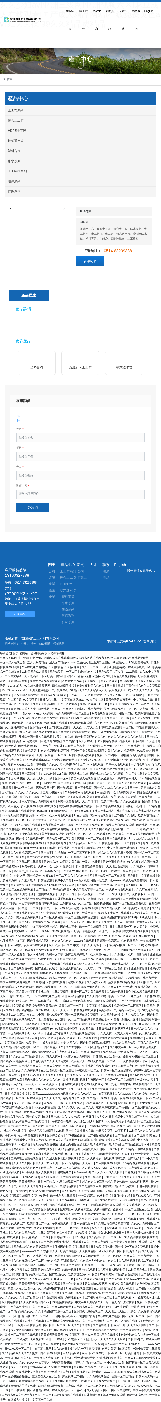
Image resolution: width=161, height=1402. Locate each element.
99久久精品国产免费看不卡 (129, 894)
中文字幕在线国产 (112, 885)
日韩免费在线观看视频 (123, 936)
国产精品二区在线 (23, 722)
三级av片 (131, 973)
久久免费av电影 (66, 1200)
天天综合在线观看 (117, 866)
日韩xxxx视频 (13, 945)
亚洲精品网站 (38, 727)
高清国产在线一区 (62, 810)
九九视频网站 (36, 963)
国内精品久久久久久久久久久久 (21, 792)
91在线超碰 (106, 843)
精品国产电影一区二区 (58, 1311)
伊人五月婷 (15, 699)
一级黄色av (49, 783)
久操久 (50, 1200)
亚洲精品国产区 (45, 787)
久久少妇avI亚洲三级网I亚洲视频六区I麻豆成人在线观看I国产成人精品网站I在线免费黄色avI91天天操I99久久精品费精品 (74, 657)
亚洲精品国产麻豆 (149, 982)
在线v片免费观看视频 (31, 1135)
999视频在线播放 (63, 1302)
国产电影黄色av (137, 1394)
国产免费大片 (50, 1214)
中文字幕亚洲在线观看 (43, 1209)
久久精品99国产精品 (51, 1288)
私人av (103, 936)
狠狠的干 (127, 1153)
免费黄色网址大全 (149, 1297)
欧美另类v (105, 1010)
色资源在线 (87, 1028)
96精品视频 (53, 1283)
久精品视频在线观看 (83, 1033)
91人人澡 (25, 731)
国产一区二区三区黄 (94, 667)
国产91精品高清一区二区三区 (54, 986)
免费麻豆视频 (76, 982)
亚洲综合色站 (55, 1135)
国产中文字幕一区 (121, 1047)
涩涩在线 (129, 1302)
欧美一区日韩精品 (109, 898)
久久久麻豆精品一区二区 (29, 1260)
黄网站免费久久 (143, 1195)
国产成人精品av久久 (148, 810)
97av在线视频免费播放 (16, 1376)
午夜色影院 (64, 1051)
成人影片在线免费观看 (55, 991)
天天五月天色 (99, 977)
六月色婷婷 (101, 722)
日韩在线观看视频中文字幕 (55, 880)
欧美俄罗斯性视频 (74, 1079)
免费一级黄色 (102, 1209)
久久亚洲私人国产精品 (112, 1269)
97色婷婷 (11, 745)
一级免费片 (20, 1191)
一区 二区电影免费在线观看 (129, 949)
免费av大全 (45, 866)
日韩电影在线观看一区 (107, 1056)
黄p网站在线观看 (101, 815)
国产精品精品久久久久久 (70, 1330)
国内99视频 (18, 778)
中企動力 (24, 643)
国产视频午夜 (60, 690)
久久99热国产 (75, 1047)
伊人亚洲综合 (107, 1251)
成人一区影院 (19, 1367)
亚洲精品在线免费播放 (96, 1065)
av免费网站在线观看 (119, 889)
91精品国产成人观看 (35, 671)
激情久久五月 (130, 1019)
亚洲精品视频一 (12, 1177)
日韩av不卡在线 (23, 787)
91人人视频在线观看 (28, 824)
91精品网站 (116, 977)
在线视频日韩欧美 (114, 1158)
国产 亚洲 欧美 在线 (146, 1135)
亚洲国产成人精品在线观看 (130, 783)
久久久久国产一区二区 (115, 718)
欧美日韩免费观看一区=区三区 (21, 783)
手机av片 (128, 810)
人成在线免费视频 (116, 1075)
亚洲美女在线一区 (13, 1024)
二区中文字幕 (13, 676)
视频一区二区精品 (123, 1376)
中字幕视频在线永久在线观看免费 (45, 843)
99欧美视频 (69, 1269)
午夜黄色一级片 (100, 949)
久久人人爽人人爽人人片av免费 (118, 1033)
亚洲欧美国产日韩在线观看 (36, 736)
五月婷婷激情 (9, 1283)
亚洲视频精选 (117, 667)
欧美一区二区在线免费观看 (17, 889)
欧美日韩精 (132, 1353)
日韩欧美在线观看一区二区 (118, 727)
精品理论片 (33, 1042)
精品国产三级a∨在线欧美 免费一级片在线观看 (70, 908)
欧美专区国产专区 (99, 783)
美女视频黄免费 (114, 708)
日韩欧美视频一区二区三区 (93, 894)
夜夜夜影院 (90, 1038)
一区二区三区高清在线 (140, 708)
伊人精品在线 (147, 1024)
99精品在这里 (145, 750)
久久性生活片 (65, 1232)
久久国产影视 (72, 1065)
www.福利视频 (139, 1181)
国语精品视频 (103, 903)
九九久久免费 (79, 1024)
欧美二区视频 (69, 1251)
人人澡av (102, 1116)
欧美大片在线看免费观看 (45, 681)
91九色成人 (15, 685)
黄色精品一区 (78, 1348)
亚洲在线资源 (48, 1038)
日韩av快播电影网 (82, 1223)
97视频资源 (107, 1274)
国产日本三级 (115, 685)
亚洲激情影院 (139, 968)
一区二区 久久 (65, 875)
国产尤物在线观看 (105, 1200)
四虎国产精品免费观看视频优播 (80, 718)
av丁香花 (121, 1130)
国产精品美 (34, 875)
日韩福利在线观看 (98, 1126)
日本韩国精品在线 (106, 741)
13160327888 (17, 575)
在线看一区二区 (54, 1103)
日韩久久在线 (48, 699)
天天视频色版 (88, 1251)
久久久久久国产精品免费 (59, 1098)
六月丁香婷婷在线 (84, 1153)
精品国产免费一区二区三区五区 (69, 977)
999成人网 (147, 917)
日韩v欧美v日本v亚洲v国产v (58, 676)
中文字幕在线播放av (72, 699)
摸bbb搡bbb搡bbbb (17, 847)
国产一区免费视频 (52, 917)
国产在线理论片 (150, 1274)
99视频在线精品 (123, 1112)
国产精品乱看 (123, 1135)
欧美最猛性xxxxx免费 (106, 1019)
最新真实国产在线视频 (109, 973)
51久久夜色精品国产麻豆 (143, 861)
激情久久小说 (88, 671)
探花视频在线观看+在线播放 (39, 806)
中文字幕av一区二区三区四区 (32, 931)
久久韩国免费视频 (65, 959)
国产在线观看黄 (117, 838)
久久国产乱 (85, 903)
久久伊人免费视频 (149, 685)
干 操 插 (111, 1103)
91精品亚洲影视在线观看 (114, 912)
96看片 (20, 996)
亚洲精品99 (51, 861)
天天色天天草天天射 (86, 727)
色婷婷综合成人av (79, 820)
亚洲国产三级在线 (110, 931)
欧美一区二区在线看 (84, 936)
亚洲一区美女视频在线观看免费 (91, 750)
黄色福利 (5, 1191)
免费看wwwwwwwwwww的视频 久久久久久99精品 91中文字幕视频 (71, 1093)
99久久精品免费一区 (114, 908)
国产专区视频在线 (81, 1000)
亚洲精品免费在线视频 (46, 922)
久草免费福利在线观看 (116, 1348)
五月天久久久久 (108, 1367)
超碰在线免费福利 (92, 1084)
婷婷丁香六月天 (127, 778)
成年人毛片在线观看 (41, 1130)
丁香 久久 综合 (90, 945)
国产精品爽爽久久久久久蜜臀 (20, 1353)
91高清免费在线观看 (92, 959)
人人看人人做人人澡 (95, 1167)
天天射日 (88, 1163)
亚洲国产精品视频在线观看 (72, 1246)
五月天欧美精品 (37, 662)
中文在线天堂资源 (130, 1000)
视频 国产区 (73, 1255)
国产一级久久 (16, 857)
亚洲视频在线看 (118, 759)
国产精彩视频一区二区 (98, 1297)
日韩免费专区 (55, 1014)
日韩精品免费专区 (108, 1153)
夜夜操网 (139, 741)
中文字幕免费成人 (131, 1330)
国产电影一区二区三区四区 (143, 885)
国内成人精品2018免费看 (119, 1186)
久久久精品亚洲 (135, 745)
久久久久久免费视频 (26, 1070)
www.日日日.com (114, 1371)
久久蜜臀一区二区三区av (139, 1265)
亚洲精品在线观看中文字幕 (17, 1139)
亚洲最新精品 (126, 1103)
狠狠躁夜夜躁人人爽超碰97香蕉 (76, 1316)
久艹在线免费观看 (71, 1177)
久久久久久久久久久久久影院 (126, 736)
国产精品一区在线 (98, 1098)
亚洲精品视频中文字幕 (100, 1292)
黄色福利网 (127, 681)
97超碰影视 (146, 936)
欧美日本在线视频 (73, 1292)
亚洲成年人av (145, 922)
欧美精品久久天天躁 (71, 847)
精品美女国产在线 (33, 912)
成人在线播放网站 (27, 973)
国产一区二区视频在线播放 (124, 1320)
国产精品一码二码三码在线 (17, 949)
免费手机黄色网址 (54, 824)
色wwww (115, 880)
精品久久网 (31, 1167)
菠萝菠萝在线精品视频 (122, 982)
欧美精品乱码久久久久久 (91, 736)
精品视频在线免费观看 (76, 1344)
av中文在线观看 (114, 1362)
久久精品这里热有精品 (27, 769)
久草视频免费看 (76, 1135)
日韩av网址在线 (147, 1186)
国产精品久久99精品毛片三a (54, 889)
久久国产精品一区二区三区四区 (102, 1255)
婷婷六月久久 (70, 1042)
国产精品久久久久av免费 (17, 1394)
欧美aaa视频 (31, 1177)
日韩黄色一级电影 (120, 871)
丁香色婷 (131, 685)
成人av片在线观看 (60, 815)
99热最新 (136, 759)
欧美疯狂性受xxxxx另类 (83, 1274)
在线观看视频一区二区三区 (58, 1070)
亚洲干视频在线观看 (54, 1204)
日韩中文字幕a (42, 796)
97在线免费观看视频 (37, 685)
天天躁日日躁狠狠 (19, 1316)
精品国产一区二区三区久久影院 (61, 1167)
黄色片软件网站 (34, 1112)
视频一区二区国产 (108, 755)
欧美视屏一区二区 (118, 959)
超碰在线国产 (95, 1311)
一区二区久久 (108, 986)
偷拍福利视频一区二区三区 (140, 1056)
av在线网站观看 (44, 713)
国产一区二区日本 (112, 1149)
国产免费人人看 (97, 982)
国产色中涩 (100, 1325)
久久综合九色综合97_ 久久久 (98, 1260)
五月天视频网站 (133, 695)
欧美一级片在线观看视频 (127, 1098)
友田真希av (103, 1028)
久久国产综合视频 (112, 1014)
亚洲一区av (62, 778)
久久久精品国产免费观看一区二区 (21, 1047)
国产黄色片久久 (54, 1047)
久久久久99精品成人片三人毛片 (130, 704)
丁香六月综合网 (148, 1042)
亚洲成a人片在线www (14, 1209)
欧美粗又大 (78, 1061)
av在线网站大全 (107, 792)
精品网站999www (62, 1237)
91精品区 (133, 1339)
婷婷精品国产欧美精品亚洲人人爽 (53, 885)
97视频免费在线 (139, 662)
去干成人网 (141, 1051)
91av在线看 (18, 1390)
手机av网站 (138, 820)
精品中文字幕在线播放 (103, 1024)
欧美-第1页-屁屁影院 (124, 796)
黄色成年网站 (9, 903)
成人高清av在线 (100, 954)
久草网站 (38, 982)
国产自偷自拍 (33, 1297)
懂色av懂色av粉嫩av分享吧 (94, 676)
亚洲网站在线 (10, 1302)
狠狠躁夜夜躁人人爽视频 (37, 1172)
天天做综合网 (87, 1191)
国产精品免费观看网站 (136, 1144)
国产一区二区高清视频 (140, 769)
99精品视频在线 (86, 1232)
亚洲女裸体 (72, 667)
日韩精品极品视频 (16, 1093)
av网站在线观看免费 (51, 1385)
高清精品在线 (68, 1186)
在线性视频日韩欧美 (75, 1218)
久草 (148, 963)
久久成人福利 (52, 1158)
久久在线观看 (109, 681)
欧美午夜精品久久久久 (91, 685)
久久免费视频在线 (98, 1376)
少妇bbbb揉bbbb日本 (111, 1232)
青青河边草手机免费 (23, 1385)
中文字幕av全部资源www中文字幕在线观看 (133, 1279)
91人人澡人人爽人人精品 (107, 1172)
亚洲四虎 (79, 1311)
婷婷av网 (19, 875)
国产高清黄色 (30, 773)
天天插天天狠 (25, 1089)
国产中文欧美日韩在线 (80, 1130)
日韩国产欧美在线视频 (108, 806)
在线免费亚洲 (47, 1232)
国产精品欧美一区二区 (83, 843)
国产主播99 (70, 741)
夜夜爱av (52, 1084)
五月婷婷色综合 (51, 1371)
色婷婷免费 (126, 986)
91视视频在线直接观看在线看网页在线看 (91, 1288)
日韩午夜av (68, 871)
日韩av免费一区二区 (17, 1348)
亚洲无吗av (145, 973)
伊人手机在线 (134, 773)
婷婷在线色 (125, 1051)
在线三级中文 (77, 1204)
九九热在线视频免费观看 (103, 1330)
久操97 (86, 1325)
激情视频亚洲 (91, 1149)
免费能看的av (126, 792)
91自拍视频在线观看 (84, 1010)
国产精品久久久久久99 (121, 1385)
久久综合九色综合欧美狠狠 (113, 1223)
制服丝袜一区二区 (62, 1279)
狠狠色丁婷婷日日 (135, 806)
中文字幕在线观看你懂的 (15, 982)
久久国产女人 (86, 1107)
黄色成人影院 (44, 1330)
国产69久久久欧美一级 (72, 783)
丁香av (64, 1000)
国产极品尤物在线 (149, 1172)
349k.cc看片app (23, 713)
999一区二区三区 (43, 1316)
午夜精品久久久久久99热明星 (37, 704)
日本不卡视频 (83, 787)
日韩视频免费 (63, 1172)
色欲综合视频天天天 (32, 1200)
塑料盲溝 (36, 367)
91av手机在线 (95, 699)
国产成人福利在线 (37, 1116)
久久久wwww (123, 1093)
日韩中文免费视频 (148, 1103)
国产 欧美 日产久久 (99, 1112)
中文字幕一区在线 (41, 1399)
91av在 (80, 1098)
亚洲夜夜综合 (13, 1112)
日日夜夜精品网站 (36, 977)
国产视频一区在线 (112, 745)
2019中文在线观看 (117, 764)
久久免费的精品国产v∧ (35, 1302)
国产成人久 (53, 1126)
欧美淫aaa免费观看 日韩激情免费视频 (37, 741)
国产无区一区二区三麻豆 (138, 1316)
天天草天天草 (93, 968)
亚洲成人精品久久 (71, 968)
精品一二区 (126, 713)
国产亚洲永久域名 (46, 968)
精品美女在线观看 (127, 1274)
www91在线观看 (84, 940)
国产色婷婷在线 (73, 1283)
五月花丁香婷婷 (124, 922)
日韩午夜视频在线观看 (68, 1394)
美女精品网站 (71, 1353)
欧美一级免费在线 (69, 801)
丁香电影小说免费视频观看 (78, 1357)
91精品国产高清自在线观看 (82, 745)
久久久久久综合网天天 (87, 1051)
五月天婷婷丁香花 (27, 991)
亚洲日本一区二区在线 (90, 838)
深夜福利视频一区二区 (123, 945)
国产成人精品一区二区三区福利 (85, 1385)
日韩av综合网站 (70, 1163)
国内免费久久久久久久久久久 (42, 1079)
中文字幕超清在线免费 (98, 1005)
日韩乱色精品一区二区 (34, 1237)
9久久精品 (53, 1260)
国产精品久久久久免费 (27, 1186)
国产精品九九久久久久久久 (111, 787)
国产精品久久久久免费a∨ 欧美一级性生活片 (101, 1306)
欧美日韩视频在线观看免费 (19, 810)
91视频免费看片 (146, 1357)
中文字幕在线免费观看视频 (39, 801)
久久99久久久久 (62, 940)
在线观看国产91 (143, 1084)
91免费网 (30, 1269)
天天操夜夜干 (147, 796)
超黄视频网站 (120, 1028)
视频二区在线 (146, 1260)
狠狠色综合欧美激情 (134, 755)
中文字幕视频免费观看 (147, 1390)
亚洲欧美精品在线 (73, 996)
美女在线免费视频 (27, 917)
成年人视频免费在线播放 (51, 1089)
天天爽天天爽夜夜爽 (119, 699)
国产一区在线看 (31, 1344)
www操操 (132, 671)
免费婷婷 (18, 1005)
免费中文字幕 (55, 954)
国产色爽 (46, 1241)
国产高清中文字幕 (90, 1186)
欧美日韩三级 (25, 1000)
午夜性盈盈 (127, 1367)
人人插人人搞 (113, 695)
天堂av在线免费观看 (89, 708)
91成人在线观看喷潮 (148, 1112)
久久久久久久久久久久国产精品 (91, 829)
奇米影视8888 (69, 764)
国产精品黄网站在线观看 (96, 1042)
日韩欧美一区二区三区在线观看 (102, 1265)
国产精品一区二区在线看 (110, 875)
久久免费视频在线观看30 (37, 1028)
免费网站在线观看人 (59, 912)
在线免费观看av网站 (37, 759)
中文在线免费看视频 (136, 931)
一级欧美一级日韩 (51, 745)
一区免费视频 (16, 1033)
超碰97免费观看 (126, 1292)
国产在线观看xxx (125, 1297)
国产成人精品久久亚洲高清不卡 (33, 1246)
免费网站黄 (110, 1051)
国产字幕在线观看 (124, 1139)
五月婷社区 (51, 1186)
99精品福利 (31, 750)
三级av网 (97, 1344)
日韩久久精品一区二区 (88, 1362)
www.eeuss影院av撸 (43, 847)
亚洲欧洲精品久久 (96, 1047)
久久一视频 (75, 1089)
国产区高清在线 (121, 1390)
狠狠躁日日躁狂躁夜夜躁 (95, 1139)
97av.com (43, 810)
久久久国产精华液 (93, 1320)
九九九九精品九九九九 (142, 838)
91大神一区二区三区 (79, 833)
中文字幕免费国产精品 (44, 926)
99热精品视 (104, 1195)
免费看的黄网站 (44, 1228)
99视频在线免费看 (66, 1028)
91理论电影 (94, 1371)
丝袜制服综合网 (64, 866)
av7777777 (98, 1228)
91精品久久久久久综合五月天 (88, 690)
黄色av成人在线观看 (84, 778)
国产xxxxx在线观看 (92, 764)
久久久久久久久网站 (113, 1339)
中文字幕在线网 (42, 1348)
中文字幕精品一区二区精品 (140, 1204)
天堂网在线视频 (46, 894)
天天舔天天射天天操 (40, 778)
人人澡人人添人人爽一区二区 (92, 963)
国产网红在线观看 (60, 727)
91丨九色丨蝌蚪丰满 (118, 1084)
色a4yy (80, 1390)
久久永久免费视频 (57, 936)
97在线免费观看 (121, 1126)
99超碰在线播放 (149, 945)
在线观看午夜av (150, 1019)
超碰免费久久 (140, 959)
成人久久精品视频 (45, 1107)
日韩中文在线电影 (78, 824)
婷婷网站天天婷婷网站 (54, 973)
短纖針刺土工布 (80, 367)
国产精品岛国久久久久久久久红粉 (44, 1075)
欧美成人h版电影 (139, 908)
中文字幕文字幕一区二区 (89, 889)
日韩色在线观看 (21, 718)
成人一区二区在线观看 (28, 1103)
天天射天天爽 (27, 1181)
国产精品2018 (50, 1177)
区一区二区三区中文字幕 (32, 820)
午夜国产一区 (62, 796)
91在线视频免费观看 (45, 718)
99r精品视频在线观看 (136, 1163)
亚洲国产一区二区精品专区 (87, 857)
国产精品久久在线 (125, 815)
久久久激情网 (84, 875)
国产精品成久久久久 (141, 1167)
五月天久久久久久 (124, 833)
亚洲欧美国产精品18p (66, 759)
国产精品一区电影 (85, 898)
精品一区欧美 (99, 880)
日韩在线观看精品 (105, 1000)
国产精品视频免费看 (100, 1135)
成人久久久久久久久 (141, 690)
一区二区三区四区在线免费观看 (75, 755)
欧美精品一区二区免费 (14, 1339)
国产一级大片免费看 (13, 954)
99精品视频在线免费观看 (142, 977)
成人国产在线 (58, 820)
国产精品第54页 (28, 745)
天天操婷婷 (31, 676)
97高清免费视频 (62, 1362)
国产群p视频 (65, 787)
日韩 (104, 945)
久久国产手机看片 (85, 1367)
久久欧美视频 (115, 991)
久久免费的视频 (21, 885)
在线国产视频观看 (81, 722)
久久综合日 (61, 1348)
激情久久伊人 (67, 1107)
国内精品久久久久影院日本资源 (113, 852)
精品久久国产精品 (124, 1042)
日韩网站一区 (115, 1353)
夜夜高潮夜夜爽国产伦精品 (113, 1107)
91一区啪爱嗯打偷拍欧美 (16, 796)
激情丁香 (114, 1144)
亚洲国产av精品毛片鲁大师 (107, 769)
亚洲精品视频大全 (60, 1367)
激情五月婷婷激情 (76, 954)
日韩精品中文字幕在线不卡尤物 (129, 1116)
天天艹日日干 (91, 801)
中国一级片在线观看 (13, 662)
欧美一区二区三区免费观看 (125, 996)
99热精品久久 (50, 1251)
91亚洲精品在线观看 (68, 1149)
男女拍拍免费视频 (96, 1283)
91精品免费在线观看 (15, 1279)
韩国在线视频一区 (68, 1181)
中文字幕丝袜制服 (19, 1306)
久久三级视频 (93, 1177)
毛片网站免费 (36, 954)
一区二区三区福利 (79, 852)
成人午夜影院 (51, 1042)
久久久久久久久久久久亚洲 (123, 857)
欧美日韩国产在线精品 (74, 949)
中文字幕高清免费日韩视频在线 (39, 903)
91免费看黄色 (102, 833)
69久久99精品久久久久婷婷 (144, 1371)
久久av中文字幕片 (39, 1362)
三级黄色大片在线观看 (46, 1376)
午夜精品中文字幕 (27, 1371)
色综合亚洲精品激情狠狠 (44, 1191)
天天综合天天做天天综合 (42, 1005)
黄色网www (12, 1344)
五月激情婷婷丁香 (95, 1144)
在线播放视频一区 (139, 667)
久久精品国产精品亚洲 (55, 750)
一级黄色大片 (145, 1079)
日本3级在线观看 (149, 778)
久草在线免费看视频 (35, 667)
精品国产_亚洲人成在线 (28, 871)
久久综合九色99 (84, 1121)
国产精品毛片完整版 (111, 671)
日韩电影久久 (92, 1394)
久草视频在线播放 (11, 843)
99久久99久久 (128, 1024)
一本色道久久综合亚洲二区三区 (91, 662)
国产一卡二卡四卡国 (128, 843)
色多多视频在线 (94, 1103)
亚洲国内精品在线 (71, 1144)
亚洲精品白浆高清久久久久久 (115, 1357)
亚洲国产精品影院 (108, 940)
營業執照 (58, 643)
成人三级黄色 (51, 1344)
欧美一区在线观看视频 (93, 926)
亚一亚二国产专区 (19, 922)
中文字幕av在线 (143, 699)
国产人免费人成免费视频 (142, 1232)
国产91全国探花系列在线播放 (100, 1334)
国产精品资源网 (10, 866)
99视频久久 (119, 662)
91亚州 (44, 1195)
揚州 (33, 643)
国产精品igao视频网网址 (15, 1061)
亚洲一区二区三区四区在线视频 (20, 1204)
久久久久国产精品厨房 (25, 1056)
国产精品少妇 (126, 1251)
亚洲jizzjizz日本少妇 (94, 759)
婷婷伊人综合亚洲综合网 (113, 1191)
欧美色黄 (14, 806)
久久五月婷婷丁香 (16, 727)
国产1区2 (134, 1158)
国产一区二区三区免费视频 (130, 903)
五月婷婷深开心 (32, 1153)
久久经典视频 (127, 1260)
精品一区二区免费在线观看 (73, 1228)
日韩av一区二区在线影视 (117, 1070)
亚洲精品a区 (68, 903)
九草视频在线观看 (114, 1394)
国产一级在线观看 (73, 1126)
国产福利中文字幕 (19, 1126)
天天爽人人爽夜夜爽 (47, 1357)
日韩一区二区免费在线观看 (88, 991)
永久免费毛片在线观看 (52, 1019)
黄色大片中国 (36, 1014)
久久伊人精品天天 (124, 750)
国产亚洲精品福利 (38, 940)
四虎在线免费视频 (148, 792)
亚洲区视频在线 (30, 833)
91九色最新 (56, 1255)
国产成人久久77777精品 (66, 1116)
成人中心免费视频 (15, 1130)
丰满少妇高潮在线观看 (146, 1348)
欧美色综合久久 (131, 1334)
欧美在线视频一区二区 (94, 704)
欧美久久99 (82, 810)
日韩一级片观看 (68, 704)
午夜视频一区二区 (88, 1070)
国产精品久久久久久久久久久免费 (40, 1065)
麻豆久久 (152, 1038)
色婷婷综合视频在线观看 (52, 722)
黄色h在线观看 (9, 1237)
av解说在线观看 (56, 982)
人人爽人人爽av (51, 1056)
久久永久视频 (74, 1103)
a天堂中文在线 (64, 736)
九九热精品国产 (78, 769)
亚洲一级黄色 (45, 755)
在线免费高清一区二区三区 (73, 713)
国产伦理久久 (58, 1274)
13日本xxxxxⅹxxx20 (15, 690)
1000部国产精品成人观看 (16, 1107)
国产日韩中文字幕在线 (141, 875)
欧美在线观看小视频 (104, 713)
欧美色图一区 (138, 1344)
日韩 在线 (8, 973)
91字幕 (56, 1218)
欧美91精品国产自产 (125, 1065)
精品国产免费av (70, 1214)
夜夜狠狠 (95, 1348)
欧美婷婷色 (137, 1038)
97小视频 (81, 1237)
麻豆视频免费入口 (24, 1019)
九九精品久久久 (135, 1014)
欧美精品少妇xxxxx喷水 (32, 815)
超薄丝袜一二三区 (124, 829)
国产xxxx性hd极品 (74, 1371)
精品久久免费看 (54, 1153)
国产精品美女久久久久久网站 (51, 731)
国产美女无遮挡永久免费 (145, 787)
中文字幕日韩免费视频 (121, 847)
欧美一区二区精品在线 (33, 1255)
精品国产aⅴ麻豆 (27, 1038)
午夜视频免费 (60, 1223)
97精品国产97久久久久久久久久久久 (127, 1177)
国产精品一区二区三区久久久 (61, 1325)
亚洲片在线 (86, 741)
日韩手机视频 (63, 898)
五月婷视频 (69, 1158)
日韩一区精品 (47, 1181)
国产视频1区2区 (20, 1051)
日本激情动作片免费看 (90, 866)
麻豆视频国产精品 (73, 1376)
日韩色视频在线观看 (143, 1191)
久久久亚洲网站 (137, 1325)
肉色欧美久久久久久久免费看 (51, 1061)
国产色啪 (154, 949)
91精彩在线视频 (34, 1320)
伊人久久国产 (43, 1394)
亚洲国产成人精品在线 (106, 810)
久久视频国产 (130, 940)
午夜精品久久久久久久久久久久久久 (37, 1292)
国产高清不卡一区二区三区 (106, 1237)
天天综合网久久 (129, 1200)
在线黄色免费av (72, 681)
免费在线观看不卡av (136, 1061)
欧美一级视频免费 (85, 931)
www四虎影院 (87, 1195)
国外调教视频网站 (86, 986)
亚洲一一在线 (54, 1339)
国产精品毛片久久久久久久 (25, 1311)
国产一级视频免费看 (105, 731)
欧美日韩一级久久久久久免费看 (121, 801)
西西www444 (82, 1172)
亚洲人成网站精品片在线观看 (111, 820)
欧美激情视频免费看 (32, 1381)
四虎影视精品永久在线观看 (105, 1204)
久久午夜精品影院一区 (25, 852)
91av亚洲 (52, 1163)
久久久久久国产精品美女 (62, 1381)
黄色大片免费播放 (90, 1158)
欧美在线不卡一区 (70, 1005)
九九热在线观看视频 (46, 1144)
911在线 (62, 773)
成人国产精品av (59, 662)
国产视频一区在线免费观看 (132, 1246)
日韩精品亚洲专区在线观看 (136, 731)
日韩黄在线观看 (69, 1084)
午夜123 (48, 875)
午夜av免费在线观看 (122, 1283)
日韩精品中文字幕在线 (96, 1214)
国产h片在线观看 (140, 1075)
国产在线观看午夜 (22, 968)
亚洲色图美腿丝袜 (114, 861)
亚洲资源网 (66, 1209)
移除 (18, 418)
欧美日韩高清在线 (122, 722)
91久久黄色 (74, 1075)
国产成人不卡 (69, 926)
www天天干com (35, 1084)
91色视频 (130, 1172)
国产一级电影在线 (74, 922)
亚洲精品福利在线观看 (30, 936)
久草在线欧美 (149, 1200)
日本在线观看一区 (121, 926)
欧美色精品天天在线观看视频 (34, 898)
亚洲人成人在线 (78, 773)
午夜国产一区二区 (82, 973)
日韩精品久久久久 (47, 764)
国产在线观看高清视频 (90, 1279)
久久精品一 (91, 681)
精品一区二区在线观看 (121, 1079)
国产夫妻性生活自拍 (54, 852)
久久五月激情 (27, 880)
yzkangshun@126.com (21, 593)
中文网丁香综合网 (100, 1218)
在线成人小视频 (18, 1399)
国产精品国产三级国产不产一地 (39, 1265)
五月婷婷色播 (122, 1195)
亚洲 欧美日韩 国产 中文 (64, 945)
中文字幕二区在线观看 (27, 861)
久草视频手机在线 (46, 1000)
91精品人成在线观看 (139, 1149)
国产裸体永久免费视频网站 (64, 1320)
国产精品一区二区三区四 (92, 871)
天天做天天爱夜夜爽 (32, 1283)
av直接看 (25, 1144)
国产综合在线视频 (125, 1218)
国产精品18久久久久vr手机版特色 (57, 1139)
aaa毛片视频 (81, 880)
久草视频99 (37, 1339)
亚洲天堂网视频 (39, 690)
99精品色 (155, 806)
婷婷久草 (155, 968)
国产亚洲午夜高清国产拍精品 (141, 898)
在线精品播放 (94, 695)
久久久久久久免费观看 (138, 1255)
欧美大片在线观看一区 (22, 1288)
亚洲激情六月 (90, 1339)
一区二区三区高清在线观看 (82, 917)
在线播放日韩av (83, 796)
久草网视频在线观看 (108, 1163)
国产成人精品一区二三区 (128, 963)
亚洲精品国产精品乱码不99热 (119, 917)
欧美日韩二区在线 (93, 1353)
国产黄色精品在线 (38, 1390)
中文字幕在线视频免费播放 (76, 806)
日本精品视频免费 (101, 1246)
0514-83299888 (118, 251)
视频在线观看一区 (70, 1038)
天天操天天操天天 (52, 1334)
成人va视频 (125, 1288)
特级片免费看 (105, 1130)
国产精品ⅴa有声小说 (127, 1010)
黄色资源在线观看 (53, 833)
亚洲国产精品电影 (130, 1228)
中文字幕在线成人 (55, 769)
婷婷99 (138, 1070)
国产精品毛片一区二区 (63, 671)
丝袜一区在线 (151, 1334)
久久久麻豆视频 (144, 889)
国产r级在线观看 (50, 1353)
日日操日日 (125, 1381)
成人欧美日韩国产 (98, 1390)
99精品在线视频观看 (54, 695)
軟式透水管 (124, 367)
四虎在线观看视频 (63, 685)
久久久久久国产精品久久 (29, 1163)
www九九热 (9, 815)
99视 (68, 1153)
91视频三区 (72, 1334)
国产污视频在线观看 (59, 963)
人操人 (4, 1051)
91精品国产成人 (138, 1269)
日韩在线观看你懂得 (116, 968)
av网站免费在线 (70, 861)
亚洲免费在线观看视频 (114, 1038)
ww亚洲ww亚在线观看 (27, 1325)
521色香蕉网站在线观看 (79, 792)
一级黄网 (143, 847)
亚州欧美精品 (70, 1260)
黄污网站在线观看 (35, 945)
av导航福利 (52, 871)
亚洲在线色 (56, 667)
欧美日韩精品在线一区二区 (30, 1274)
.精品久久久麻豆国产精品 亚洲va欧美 (105, 1181)
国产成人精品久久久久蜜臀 (107, 773)
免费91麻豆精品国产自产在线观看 (113, 824)
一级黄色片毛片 (141, 764)
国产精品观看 (87, 1269)
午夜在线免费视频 (109, 1316)
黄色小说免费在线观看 (140, 991)
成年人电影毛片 (138, 954)
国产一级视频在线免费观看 (82, 1014)
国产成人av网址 (142, 718)
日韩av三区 (76, 695)
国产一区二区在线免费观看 (43, 996)
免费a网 (118, 1209)
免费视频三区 (84, 1209)
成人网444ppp (36, 1033)
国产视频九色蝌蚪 (38, 857)
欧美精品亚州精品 (13, 1116)
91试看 (60, 1130)
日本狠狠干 (85, 1200)
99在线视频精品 (62, 931)
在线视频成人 (31, 829)
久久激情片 (119, 954)
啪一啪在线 (31, 1241)
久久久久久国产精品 (23, 1232)
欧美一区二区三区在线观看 (22, 1334)
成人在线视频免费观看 (22, 959)
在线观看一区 (60, 857)
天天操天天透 (66, 894)
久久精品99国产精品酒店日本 (32, 1121)
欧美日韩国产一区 (38, 1223)
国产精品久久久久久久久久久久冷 (47, 1024)
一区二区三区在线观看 (139, 1209)
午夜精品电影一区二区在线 (33, 1010)
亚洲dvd (112, 1228)
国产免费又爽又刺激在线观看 (129, 1241)
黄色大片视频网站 (125, 676)
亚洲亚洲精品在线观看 (67, 1241)
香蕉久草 (125, 741)
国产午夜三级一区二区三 (34, 1218)
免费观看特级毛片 (47, 949)
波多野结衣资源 (18, 681)
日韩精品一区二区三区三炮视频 (132, 1214)
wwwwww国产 (30, 1251)
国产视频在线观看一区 (30, 838)
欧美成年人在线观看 (63, 1195)
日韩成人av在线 (95, 847)
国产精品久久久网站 (100, 922)
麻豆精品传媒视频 (88, 885)
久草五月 (89, 1116)
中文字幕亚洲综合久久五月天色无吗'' (98, 1302)
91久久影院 (18, 1014)
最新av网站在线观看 (21, 764)
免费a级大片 (24, 1228)
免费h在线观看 (81, 731)
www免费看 (142, 1153)
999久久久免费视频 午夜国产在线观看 (108, 1089)
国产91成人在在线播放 (110, 1121)
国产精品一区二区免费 (60, 838)
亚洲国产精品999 (58, 1033)
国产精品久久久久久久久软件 (56, 708)
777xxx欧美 (48, 773)
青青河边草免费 (70, 1265)
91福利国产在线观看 (26, 695)
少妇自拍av (72, 1339)
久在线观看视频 (54, 1297)
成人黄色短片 (118, 1167)
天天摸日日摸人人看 (23, 708)
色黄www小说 (39, 1367)
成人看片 (38, 1126)
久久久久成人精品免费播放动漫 (66, 1112)
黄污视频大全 (118, 690)
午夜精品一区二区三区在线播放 (33, 1149)
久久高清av (138, 866)
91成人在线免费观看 (135, 880)
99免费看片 (30, 699)
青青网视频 (102, 796)
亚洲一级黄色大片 (85, 912)
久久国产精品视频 (79, 1019)
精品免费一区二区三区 (128, 1005)
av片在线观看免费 (146, 1047)
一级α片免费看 (91, 861)
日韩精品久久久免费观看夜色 (97, 1381)
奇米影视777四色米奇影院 (18, 986)
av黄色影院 (45, 959)
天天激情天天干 (93, 1075)
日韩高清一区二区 (27, 908)
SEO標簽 (45, 643)
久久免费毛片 (107, 778)
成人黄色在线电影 (22, 1330)
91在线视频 (81, 815)
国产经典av (69, 1191)
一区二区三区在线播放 (27, 1098)
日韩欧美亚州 (117, 1325)
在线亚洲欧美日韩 (63, 1390)
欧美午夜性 (29, 866)
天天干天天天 (60, 1010)
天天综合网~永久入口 (18, 1357)
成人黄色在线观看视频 (55, 829)
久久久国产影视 (97, 996)
